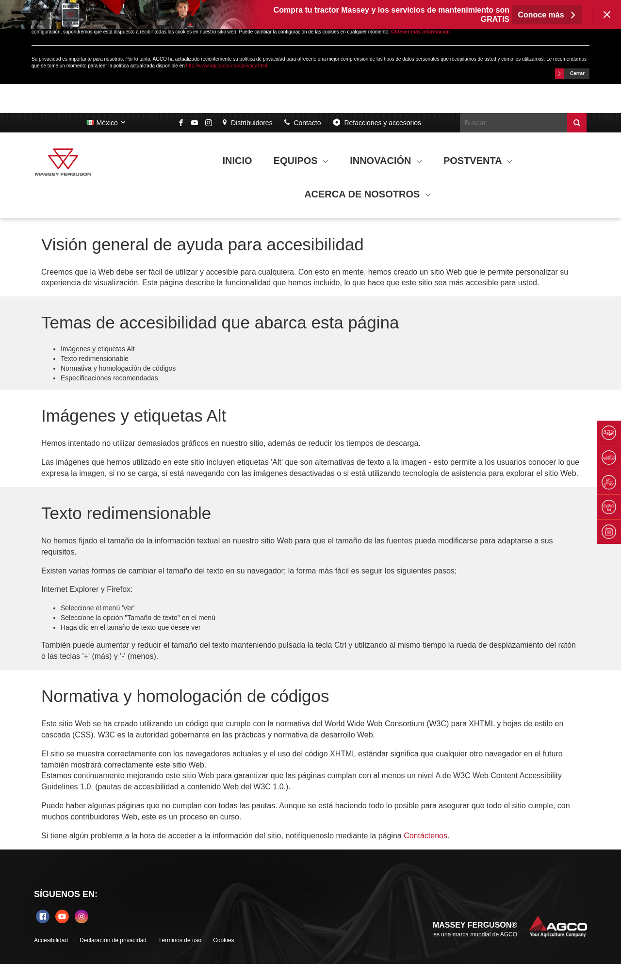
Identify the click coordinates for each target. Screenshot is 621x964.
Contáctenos (425, 836)
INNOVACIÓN (386, 160)
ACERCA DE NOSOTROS (367, 194)
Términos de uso (179, 940)
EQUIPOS (301, 160)
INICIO (237, 160)
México (106, 123)
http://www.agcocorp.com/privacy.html (226, 65)
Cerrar (570, 73)
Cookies (223, 940)
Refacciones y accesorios (376, 122)
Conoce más (547, 15)
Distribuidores (247, 123)
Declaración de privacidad (113, 940)
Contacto (302, 123)
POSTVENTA (478, 160)
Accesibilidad (51, 940)
